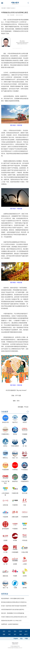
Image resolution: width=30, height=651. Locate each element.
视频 (4, 634)
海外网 (25, 528)
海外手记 (15, 422)
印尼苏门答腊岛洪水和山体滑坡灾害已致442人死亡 (14, 616)
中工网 (5, 552)
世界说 (15, 434)
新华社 (5, 446)
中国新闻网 (5, 469)
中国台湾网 (24, 552)
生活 (26, 631)
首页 (4, 631)
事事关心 (5, 458)
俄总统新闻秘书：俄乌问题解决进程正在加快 (12, 598)
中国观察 (24, 434)
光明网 (15, 564)
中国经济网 (24, 458)
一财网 (15, 587)
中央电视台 (24, 469)
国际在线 (5, 576)
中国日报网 (3, 8)
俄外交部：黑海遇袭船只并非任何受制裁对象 (12, 613)
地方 (15, 634)
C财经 (20, 631)
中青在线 (24, 540)
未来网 (25, 576)
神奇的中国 (5, 422)
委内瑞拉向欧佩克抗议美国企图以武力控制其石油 (13, 602)
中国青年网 (15, 493)
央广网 (5, 564)
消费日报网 (15, 517)
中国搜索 (15, 528)
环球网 (15, 540)
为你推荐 (4, 412)
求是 (24, 505)
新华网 (25, 587)
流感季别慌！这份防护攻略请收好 (9, 624)
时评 (9, 631)
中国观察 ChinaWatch (10, 8)
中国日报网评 (15, 446)
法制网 (5, 540)
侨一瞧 (25, 446)
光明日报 (5, 505)
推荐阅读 (4, 594)
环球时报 (15, 469)
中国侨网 (5, 517)
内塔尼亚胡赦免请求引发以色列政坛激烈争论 (12, 609)
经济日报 (24, 493)
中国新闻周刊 (24, 481)
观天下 (26, 634)
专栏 (9, 634)
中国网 (15, 576)
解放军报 (15, 481)
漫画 (20, 634)
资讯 (15, 631)
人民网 (25, 564)
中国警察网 (24, 517)
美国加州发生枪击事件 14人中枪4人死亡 (11, 620)
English (16, 638)
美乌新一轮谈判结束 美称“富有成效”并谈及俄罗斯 (13, 605)
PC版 (26, 638)
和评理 (25, 422)
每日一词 (15, 458)
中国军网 (15, 505)
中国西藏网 (15, 552)
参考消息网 (5, 528)
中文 (21, 638)
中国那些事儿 (5, 434)
